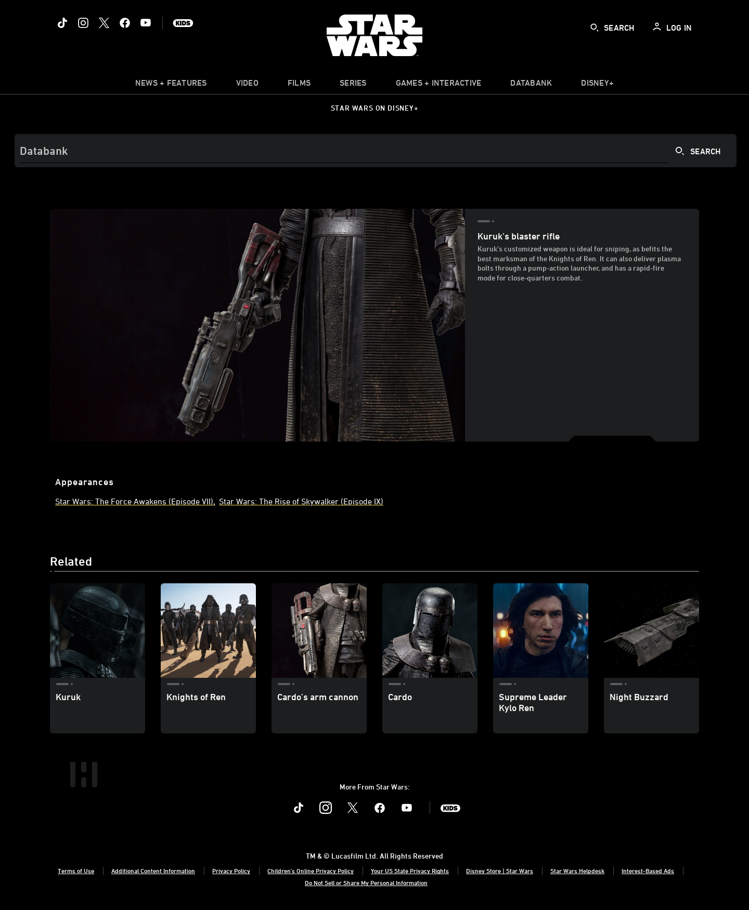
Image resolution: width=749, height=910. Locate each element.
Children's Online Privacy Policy (310, 870)
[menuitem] (247, 85)
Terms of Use (76, 870)
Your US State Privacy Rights (410, 870)
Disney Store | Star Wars (499, 870)
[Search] (376, 150)
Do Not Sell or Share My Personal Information (366, 882)
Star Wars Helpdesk (577, 870)
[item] (171, 85)
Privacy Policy (231, 870)
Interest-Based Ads (648, 870)
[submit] (594, 27)
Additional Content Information (153, 870)
